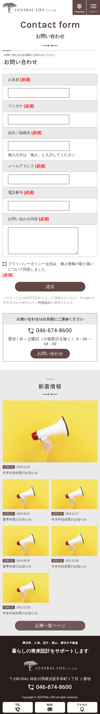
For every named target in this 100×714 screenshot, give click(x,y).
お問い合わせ (50, 353)
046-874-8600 (54, 330)
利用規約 (44, 303)
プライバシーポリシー (26, 264)
